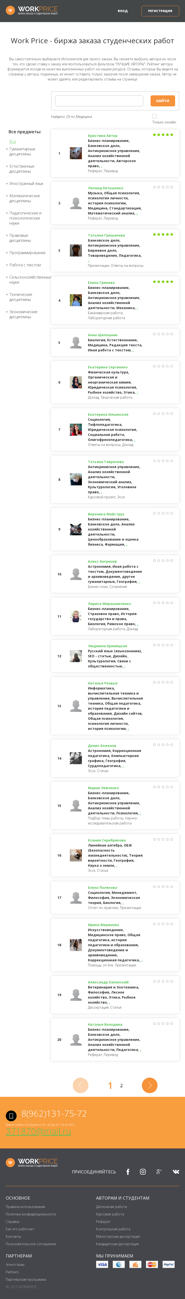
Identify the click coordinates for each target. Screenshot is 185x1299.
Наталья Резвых (103, 683)
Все (12, 141)
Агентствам (15, 1264)
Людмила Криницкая (107, 646)
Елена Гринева (101, 282)
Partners (12, 1272)
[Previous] (80, 1085)
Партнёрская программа (26, 1279)
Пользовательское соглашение (31, 1244)
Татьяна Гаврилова (106, 461)
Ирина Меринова (103, 924)
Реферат (103, 1221)
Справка (12, 1221)
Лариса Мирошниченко (109, 603)
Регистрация (160, 11)
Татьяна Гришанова (106, 235)
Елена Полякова (102, 887)
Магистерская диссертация (118, 1236)
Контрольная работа (113, 1229)
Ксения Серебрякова (107, 840)
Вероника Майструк (106, 514)
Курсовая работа (110, 1214)
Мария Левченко (103, 788)
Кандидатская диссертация (117, 1244)
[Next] (150, 1085)
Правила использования (25, 1206)
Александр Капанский (108, 982)
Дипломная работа (111, 1206)
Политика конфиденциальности (31, 1214)
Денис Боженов (102, 745)
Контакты (13, 1236)
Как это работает (20, 1229)
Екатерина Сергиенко (108, 367)
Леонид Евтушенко (105, 188)
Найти (162, 100)
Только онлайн (164, 122)
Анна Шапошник (103, 335)
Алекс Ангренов (102, 561)
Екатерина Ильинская (108, 414)
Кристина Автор (103, 135)
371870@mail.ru (38, 1131)
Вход (123, 11)
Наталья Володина (105, 1024)
